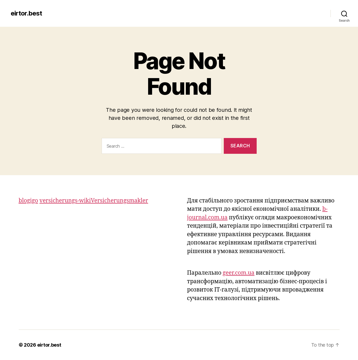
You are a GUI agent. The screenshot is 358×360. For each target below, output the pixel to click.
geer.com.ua (239, 273)
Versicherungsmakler (119, 200)
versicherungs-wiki (65, 200)
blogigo (28, 200)
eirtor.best (26, 13)
